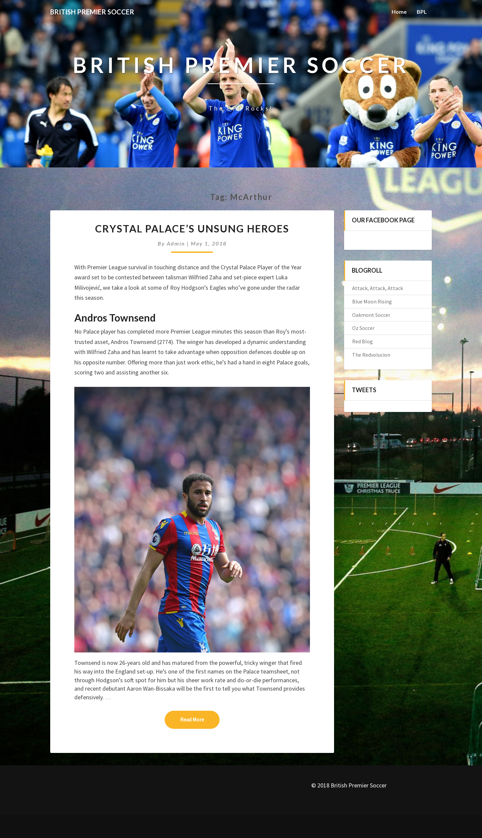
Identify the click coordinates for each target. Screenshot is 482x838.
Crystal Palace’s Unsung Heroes (192, 228)
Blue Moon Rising (372, 301)
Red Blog (362, 341)
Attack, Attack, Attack (377, 288)
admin (176, 243)
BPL (422, 11)
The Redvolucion (371, 354)
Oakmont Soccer (371, 314)
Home (399, 11)
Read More (200, 719)
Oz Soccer (363, 328)
